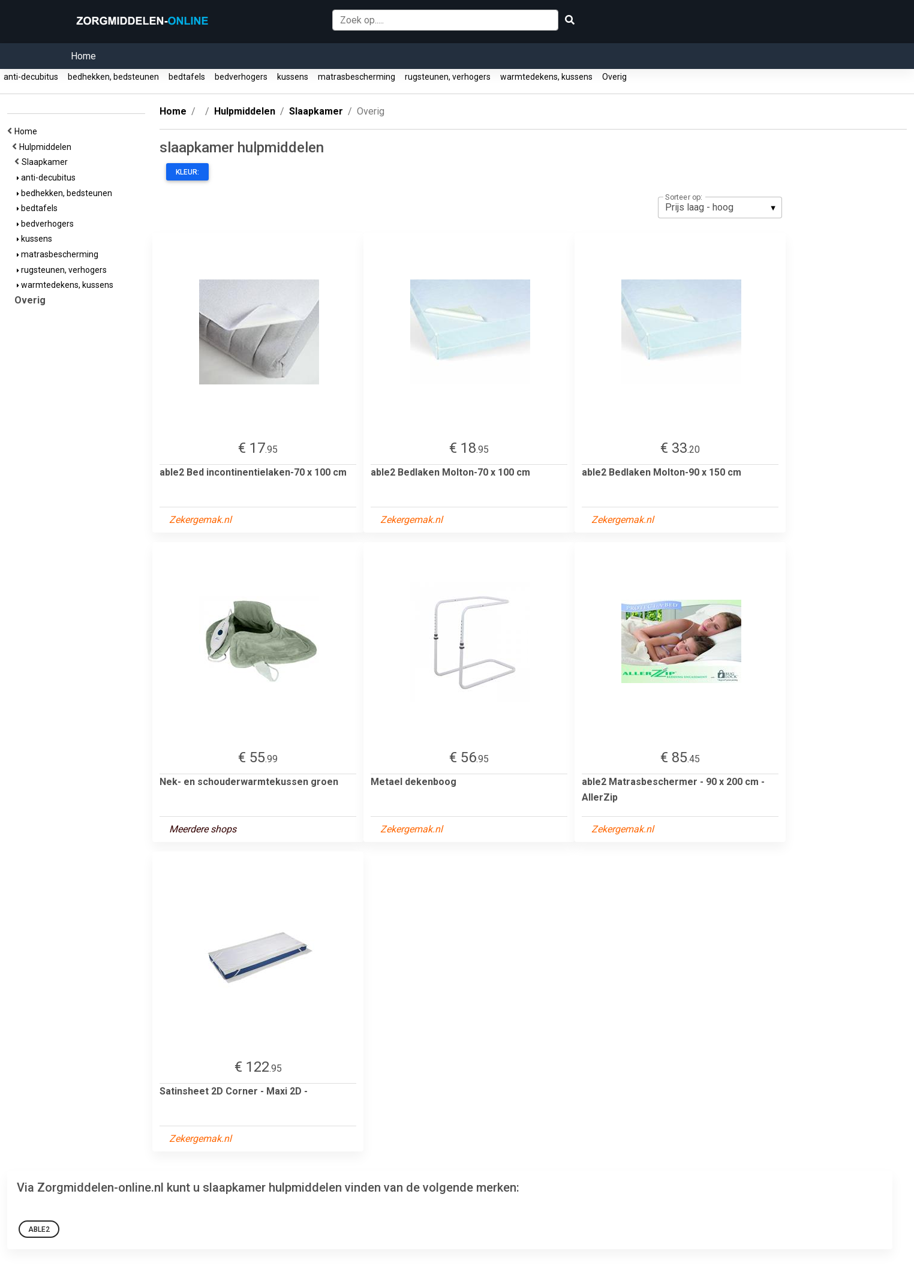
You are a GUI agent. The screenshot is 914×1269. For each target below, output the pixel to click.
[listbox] (720, 207)
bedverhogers (241, 77)
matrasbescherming (356, 77)
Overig (614, 77)
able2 (39, 1229)
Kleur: (187, 172)
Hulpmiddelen (47, 147)
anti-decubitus (31, 77)
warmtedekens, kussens (546, 77)
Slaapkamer (46, 162)
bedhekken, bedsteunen (113, 77)
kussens (292, 77)
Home (83, 56)
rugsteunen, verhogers (447, 77)
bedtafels (187, 77)
